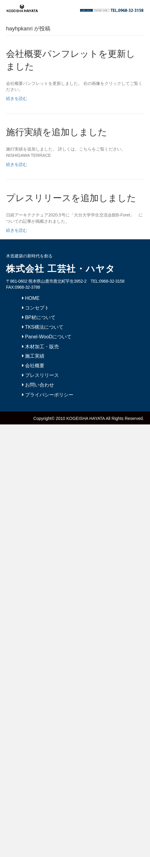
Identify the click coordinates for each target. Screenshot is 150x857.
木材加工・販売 (40, 346)
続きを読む (16, 98)
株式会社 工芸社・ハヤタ (60, 269)
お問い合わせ (38, 384)
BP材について (39, 317)
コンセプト (35, 307)
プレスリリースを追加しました (71, 198)
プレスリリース (40, 375)
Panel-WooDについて (47, 336)
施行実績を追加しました (56, 132)
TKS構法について (42, 327)
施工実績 (33, 356)
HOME (31, 298)
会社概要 (33, 365)
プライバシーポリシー (47, 394)
